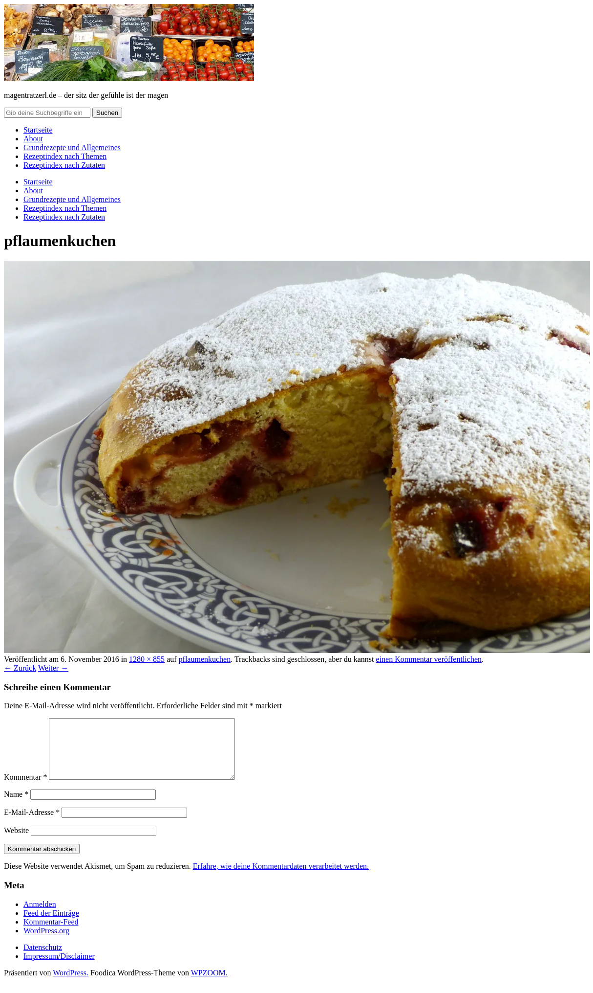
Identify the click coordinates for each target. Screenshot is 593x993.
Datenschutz (42, 959)
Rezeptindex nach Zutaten (64, 165)
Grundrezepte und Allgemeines (72, 147)
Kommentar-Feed (51, 933)
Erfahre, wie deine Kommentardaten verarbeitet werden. (281, 878)
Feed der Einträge (51, 925)
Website (16, 842)
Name (16, 806)
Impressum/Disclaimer (59, 968)
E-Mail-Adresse (32, 824)
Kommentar (25, 789)
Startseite (38, 130)
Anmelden (39, 916)
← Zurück (20, 668)
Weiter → (53, 668)
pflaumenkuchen (205, 659)
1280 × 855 (147, 659)
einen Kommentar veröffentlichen (429, 659)
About (33, 139)
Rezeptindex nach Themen (64, 156)
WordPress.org (46, 942)
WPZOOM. (209, 984)
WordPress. (70, 984)
